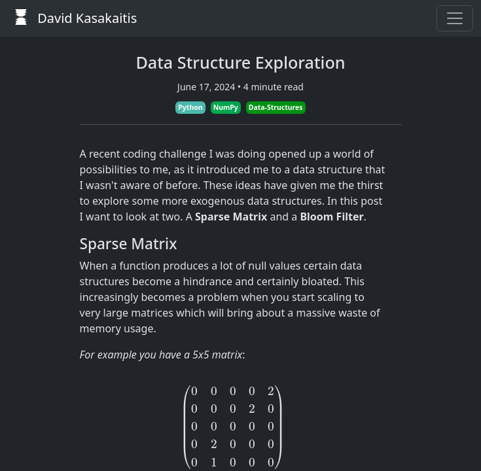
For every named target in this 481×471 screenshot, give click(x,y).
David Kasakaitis (72, 18)
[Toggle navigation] (454, 18)
